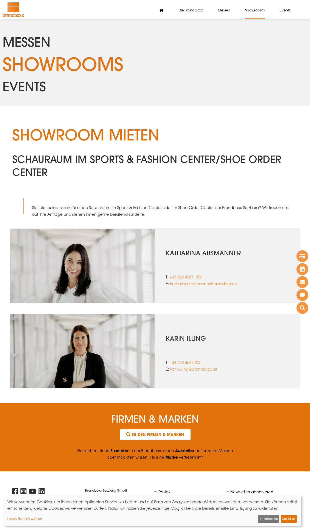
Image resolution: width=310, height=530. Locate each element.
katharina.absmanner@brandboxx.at (204, 283)
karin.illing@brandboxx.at (193, 369)
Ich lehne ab (268, 519)
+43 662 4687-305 (185, 362)
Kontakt (165, 491)
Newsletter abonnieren (251, 491)
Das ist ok (289, 519)
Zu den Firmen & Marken (155, 434)
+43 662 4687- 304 (186, 277)
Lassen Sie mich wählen (24, 519)
